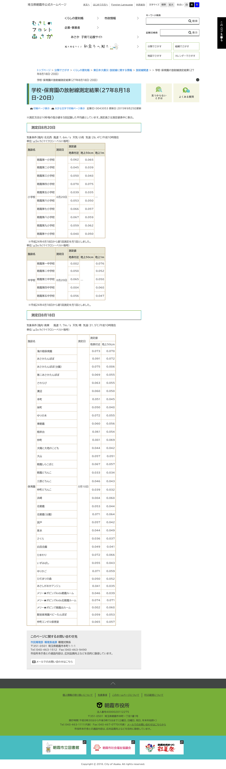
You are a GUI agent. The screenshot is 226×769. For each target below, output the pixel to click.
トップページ (44, 70)
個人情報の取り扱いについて (78, 695)
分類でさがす (154, 46)
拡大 (171, 5)
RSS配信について (154, 695)
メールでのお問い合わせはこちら (54, 661)
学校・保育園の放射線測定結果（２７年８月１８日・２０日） (67, 80)
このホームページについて (125, 695)
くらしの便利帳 (74, 18)
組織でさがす (182, 46)
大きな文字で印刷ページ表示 (70, 108)
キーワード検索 (153, 15)
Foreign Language (122, 5)
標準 (163, 5)
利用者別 (140, 4)
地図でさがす (154, 56)
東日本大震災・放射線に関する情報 (112, 70)
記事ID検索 (152, 33)
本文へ (86, 5)
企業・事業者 (72, 27)
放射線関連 (142, 70)
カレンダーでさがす (185, 56)
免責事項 (102, 695)
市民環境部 (37, 642)
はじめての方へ (100, 5)
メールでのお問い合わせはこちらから (146, 724)
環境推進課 (50, 642)
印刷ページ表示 (41, 108)
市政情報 (110, 18)
